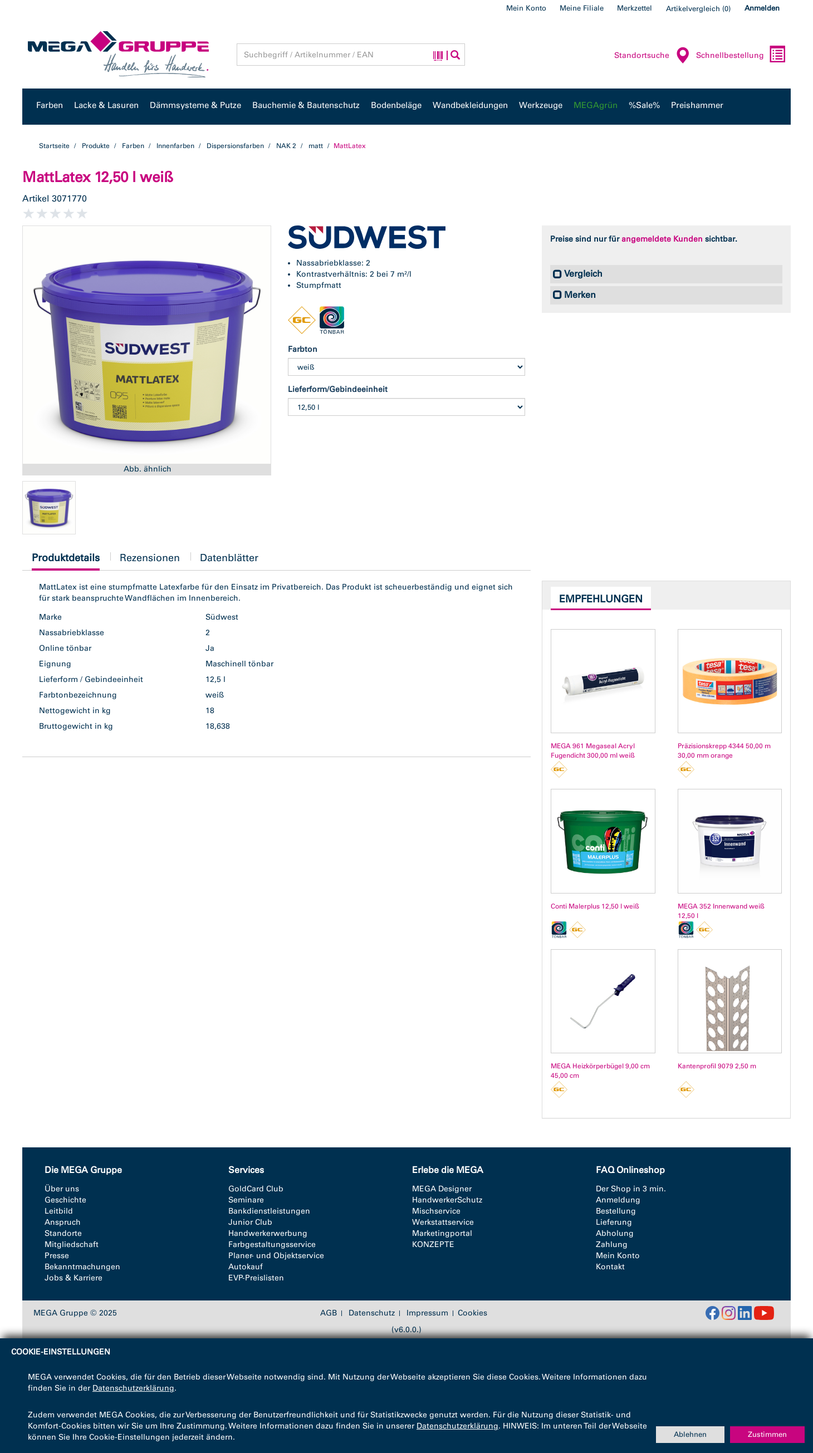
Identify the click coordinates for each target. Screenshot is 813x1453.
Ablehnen (690, 1434)
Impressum (427, 1313)
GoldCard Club (255, 1189)
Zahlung (612, 1244)
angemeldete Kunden (662, 239)
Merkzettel (634, 8)
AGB (328, 1313)
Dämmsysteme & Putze (195, 105)
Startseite (54, 146)
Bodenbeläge (396, 105)
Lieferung (614, 1222)
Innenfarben (175, 146)
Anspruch (63, 1222)
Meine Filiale (582, 8)
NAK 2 (286, 146)
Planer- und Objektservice (276, 1255)
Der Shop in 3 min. (631, 1189)
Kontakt (610, 1267)
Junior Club (250, 1222)
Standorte (63, 1233)
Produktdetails (66, 561)
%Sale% (644, 105)
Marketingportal (442, 1233)
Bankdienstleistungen (269, 1211)
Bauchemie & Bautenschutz (306, 105)
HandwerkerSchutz (447, 1200)
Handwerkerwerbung (267, 1233)
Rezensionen (150, 558)
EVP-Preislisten (256, 1278)
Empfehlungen (601, 599)
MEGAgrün (596, 105)
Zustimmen (767, 1434)
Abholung (615, 1233)
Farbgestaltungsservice (272, 1244)
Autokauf (245, 1267)
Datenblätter (229, 558)
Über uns (62, 1189)
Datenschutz (372, 1313)
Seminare (246, 1200)
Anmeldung (618, 1200)
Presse (57, 1255)
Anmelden (762, 8)
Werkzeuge (540, 105)
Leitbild (59, 1211)
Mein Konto (526, 8)
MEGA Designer (442, 1189)
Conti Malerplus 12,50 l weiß (595, 906)
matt (315, 146)
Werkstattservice (443, 1222)
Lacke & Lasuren (106, 105)
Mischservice (436, 1211)
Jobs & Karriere (73, 1278)
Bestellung (616, 1211)
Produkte (96, 146)
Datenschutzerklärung (133, 1388)
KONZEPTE (433, 1244)
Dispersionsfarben (235, 146)
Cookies (472, 1313)
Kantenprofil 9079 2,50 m (717, 1066)
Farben (49, 105)
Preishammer (697, 105)
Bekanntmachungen (82, 1267)
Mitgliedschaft (72, 1244)
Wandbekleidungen (470, 105)
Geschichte (65, 1200)
